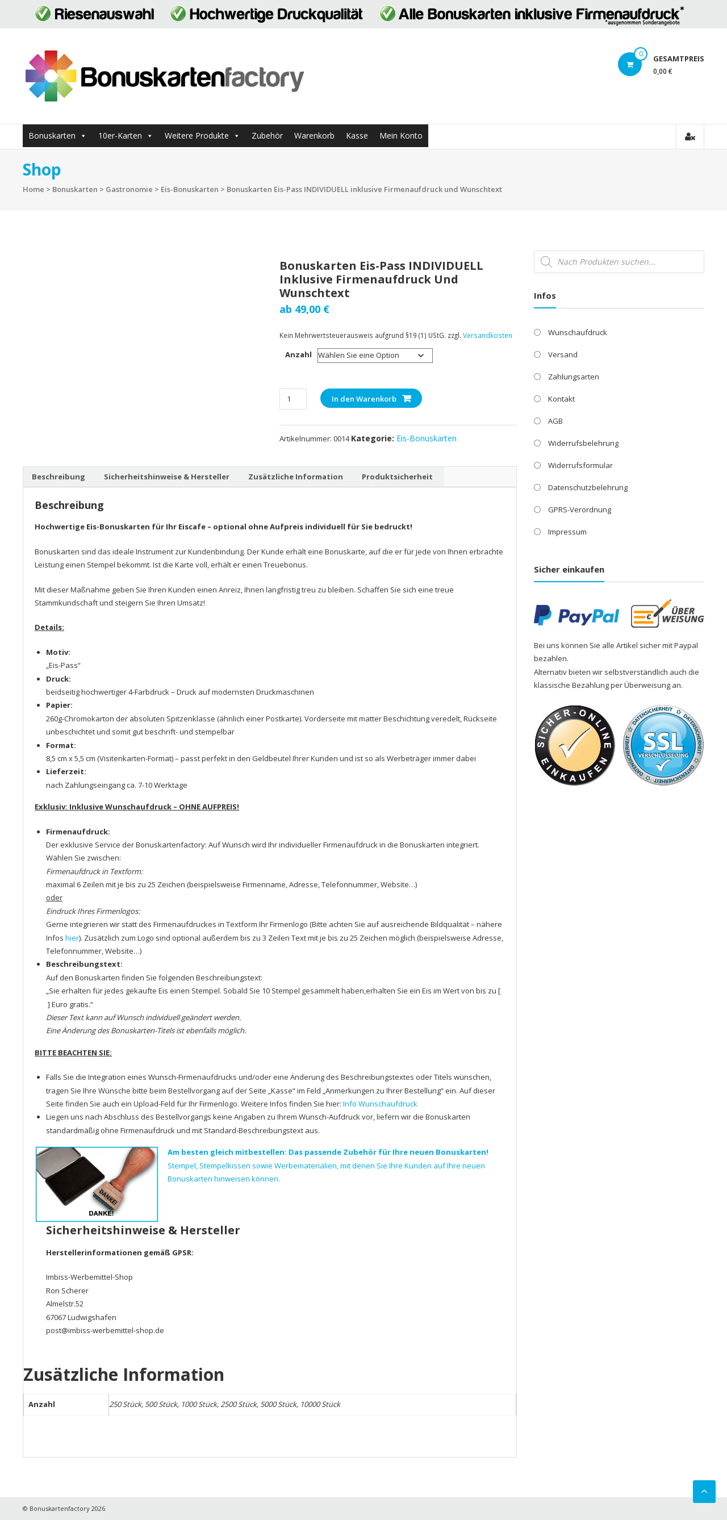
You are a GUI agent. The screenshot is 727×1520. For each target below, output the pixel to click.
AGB (555, 421)
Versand (563, 354)
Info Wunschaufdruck (380, 1104)
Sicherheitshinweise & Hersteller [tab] (166, 476)
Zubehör (267, 135)
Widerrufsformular (580, 465)
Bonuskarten (52, 135)
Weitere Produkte (197, 135)
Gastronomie (129, 189)
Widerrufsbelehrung (583, 443)
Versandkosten (487, 335)
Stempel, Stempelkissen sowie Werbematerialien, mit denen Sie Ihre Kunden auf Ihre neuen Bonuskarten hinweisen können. (328, 1165)
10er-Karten (120, 135)
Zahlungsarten (573, 376)
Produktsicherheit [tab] (397, 476)
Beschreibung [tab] (58, 476)
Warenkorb (314, 135)
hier (72, 938)
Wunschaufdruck (577, 332)
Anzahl (298, 354)
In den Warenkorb (364, 399)
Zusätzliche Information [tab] (295, 476)
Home (33, 189)
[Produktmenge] (292, 399)
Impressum (567, 532)
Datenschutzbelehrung (588, 487)
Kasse (357, 135)
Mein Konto (401, 135)
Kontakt (561, 399)
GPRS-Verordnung (579, 509)
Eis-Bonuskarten (190, 189)
